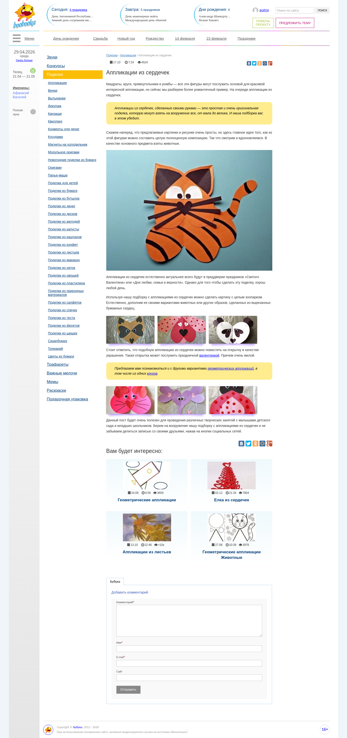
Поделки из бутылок (64, 198)
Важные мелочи (62, 373)
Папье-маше (58, 175)
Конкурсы (56, 66)
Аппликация (57, 83)
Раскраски (56, 390)
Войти (264, 10)
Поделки (55, 74)
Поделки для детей (63, 183)
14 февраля (185, 38)
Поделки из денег (61, 206)
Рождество (155, 38)
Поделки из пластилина (66, 283)
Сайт (119, 671)
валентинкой (209, 355)
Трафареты (57, 364)
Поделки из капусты (63, 229)
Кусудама (55, 137)
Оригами (55, 168)
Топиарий (55, 349)
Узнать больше (24, 60)
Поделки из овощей (63, 275)
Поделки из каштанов (65, 237)
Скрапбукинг (57, 341)
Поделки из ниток (61, 268)
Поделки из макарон (64, 260)
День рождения (66, 38)
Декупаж (54, 106)
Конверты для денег (64, 129)
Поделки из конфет (63, 245)
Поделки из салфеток (64, 302)
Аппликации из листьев (147, 552)
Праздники (246, 38)
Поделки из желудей (64, 221)
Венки (52, 90)
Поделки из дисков (62, 214)
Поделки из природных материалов (66, 293)
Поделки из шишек (62, 333)
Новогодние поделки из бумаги (72, 160)
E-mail (120, 657)
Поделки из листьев (63, 252)
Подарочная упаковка (67, 399)
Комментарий (124, 602)
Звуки (52, 57)
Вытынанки (57, 98)
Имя (118, 642)
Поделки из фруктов (64, 325)
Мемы (52, 381)
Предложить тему (295, 23)
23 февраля (217, 38)
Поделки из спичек (62, 310)
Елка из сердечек (231, 500)
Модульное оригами (63, 152)
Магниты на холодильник (67, 144)
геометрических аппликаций (231, 368)
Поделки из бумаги (62, 191)
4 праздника (78, 10)
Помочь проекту (263, 22)
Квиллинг (55, 121)
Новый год (126, 38)
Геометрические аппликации (147, 500)
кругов (152, 373)
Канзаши (55, 114)
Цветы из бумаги (61, 356)
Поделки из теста (61, 318)
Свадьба (100, 38)
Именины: (21, 88)
